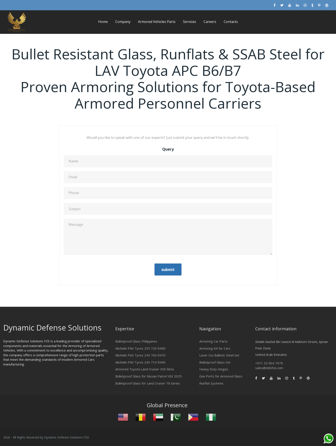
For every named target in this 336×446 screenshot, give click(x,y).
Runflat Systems (211, 383)
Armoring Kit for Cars (214, 348)
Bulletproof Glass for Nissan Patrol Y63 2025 (148, 376)
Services (189, 21)
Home (103, 21)
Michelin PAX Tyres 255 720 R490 (140, 348)
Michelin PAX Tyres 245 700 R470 (140, 355)
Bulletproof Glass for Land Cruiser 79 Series (147, 383)
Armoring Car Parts (213, 341)
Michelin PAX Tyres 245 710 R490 (140, 362)
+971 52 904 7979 (269, 363)
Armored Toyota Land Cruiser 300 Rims (144, 369)
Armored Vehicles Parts (157, 21)
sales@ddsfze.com (269, 368)
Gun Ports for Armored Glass (220, 376)
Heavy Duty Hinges (213, 369)
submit (168, 269)
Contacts (231, 21)
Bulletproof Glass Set (215, 362)
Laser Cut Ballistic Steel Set (219, 355)
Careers (210, 21)
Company (122, 21)
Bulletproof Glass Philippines (136, 341)
